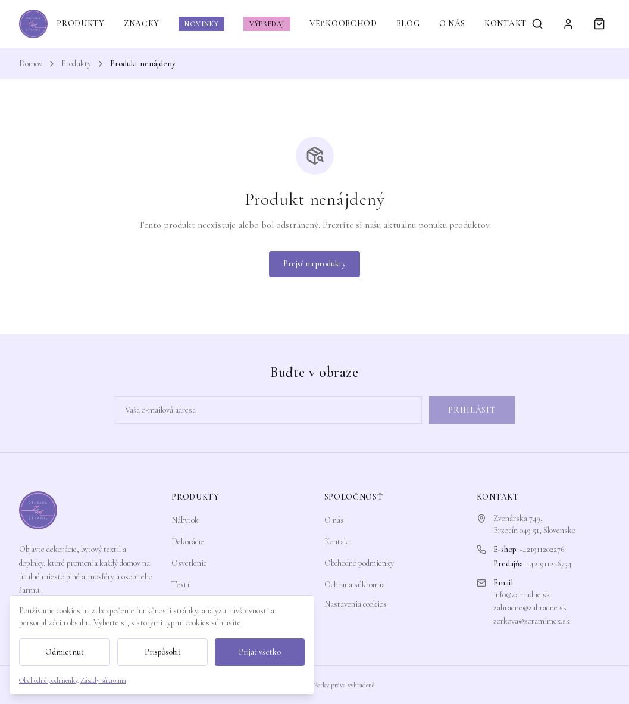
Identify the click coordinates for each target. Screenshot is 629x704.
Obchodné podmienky (359, 563)
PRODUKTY (81, 23)
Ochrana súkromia (354, 584)
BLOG (408, 23)
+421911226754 (549, 564)
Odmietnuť (64, 652)
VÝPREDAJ (266, 24)
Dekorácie (187, 541)
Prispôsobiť (163, 652)
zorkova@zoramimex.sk (531, 621)
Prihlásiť (471, 410)
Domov (30, 63)
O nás (334, 520)
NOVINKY (201, 24)
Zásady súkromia (103, 680)
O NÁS (452, 23)
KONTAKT (505, 23)
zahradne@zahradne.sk (530, 608)
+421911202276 (542, 549)
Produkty (76, 63)
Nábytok (185, 520)
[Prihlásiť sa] (568, 24)
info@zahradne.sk (521, 595)
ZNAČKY (141, 23)
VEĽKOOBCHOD (343, 23)
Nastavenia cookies (355, 604)
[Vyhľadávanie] (537, 24)
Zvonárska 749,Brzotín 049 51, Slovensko (534, 524)
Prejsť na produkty (314, 264)
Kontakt (337, 541)
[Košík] (599, 24)
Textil (181, 584)
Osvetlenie (189, 563)
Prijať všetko (260, 652)
